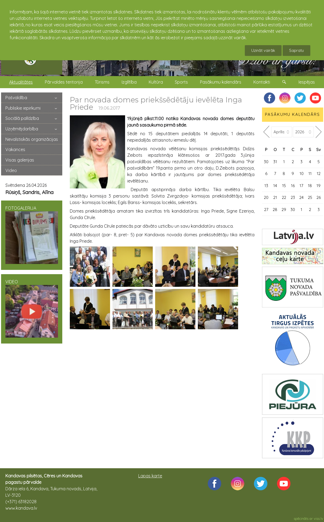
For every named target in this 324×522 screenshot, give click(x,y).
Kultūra (156, 82)
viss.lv (318, 518)
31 (275, 161)
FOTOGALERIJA (31, 234)
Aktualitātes (21, 82)
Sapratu (296, 50)
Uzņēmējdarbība (21, 128)
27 (266, 209)
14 (275, 185)
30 (266, 161)
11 (310, 173)
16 (293, 185)
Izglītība (129, 82)
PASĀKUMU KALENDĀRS (292, 114)
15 (284, 185)
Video (11, 170)
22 (284, 197)
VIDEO (31, 308)
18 (310, 185)
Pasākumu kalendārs (220, 82)
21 (275, 197)
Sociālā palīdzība (22, 118)
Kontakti (261, 82)
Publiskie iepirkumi (23, 108)
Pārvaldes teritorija (64, 82)
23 (293, 197)
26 (318, 197)
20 (266, 197)
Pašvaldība (16, 97)
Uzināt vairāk (263, 50)
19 (318, 185)
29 (284, 209)
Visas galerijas (19, 160)
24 (301, 197)
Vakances (15, 149)
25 (310, 197)
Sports (181, 82)
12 (319, 173)
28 (275, 209)
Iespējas (306, 82)
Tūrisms (102, 82)
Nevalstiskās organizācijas (31, 139)
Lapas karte (150, 475)
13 (266, 185)
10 (302, 173)
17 (301, 185)
